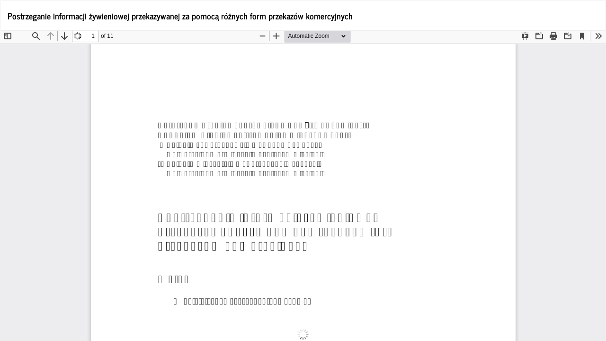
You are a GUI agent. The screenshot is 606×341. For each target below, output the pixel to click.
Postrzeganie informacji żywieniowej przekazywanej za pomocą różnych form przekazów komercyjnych (180, 16)
